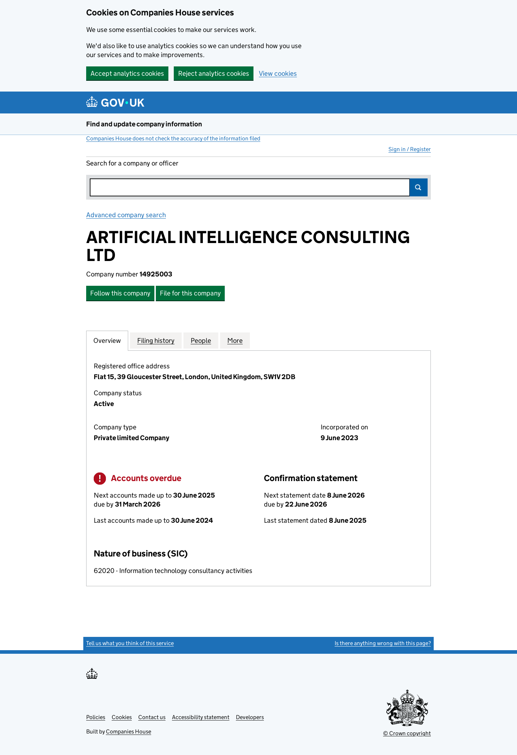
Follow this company (120, 293)
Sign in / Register (409, 149)
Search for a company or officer (132, 163)
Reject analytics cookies (213, 73)
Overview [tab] (107, 340)
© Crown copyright (407, 733)
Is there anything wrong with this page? (383, 643)
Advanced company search (126, 215)
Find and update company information (144, 124)
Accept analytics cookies (127, 73)
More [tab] (235, 340)
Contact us (152, 717)
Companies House (128, 731)
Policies (95, 717)
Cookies (122, 717)
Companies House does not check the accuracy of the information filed (173, 138)
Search (419, 187)
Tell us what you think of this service (130, 643)
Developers (250, 717)
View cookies (278, 73)
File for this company (190, 293)
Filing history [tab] (155, 340)
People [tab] (201, 340)
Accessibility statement (200, 717)
